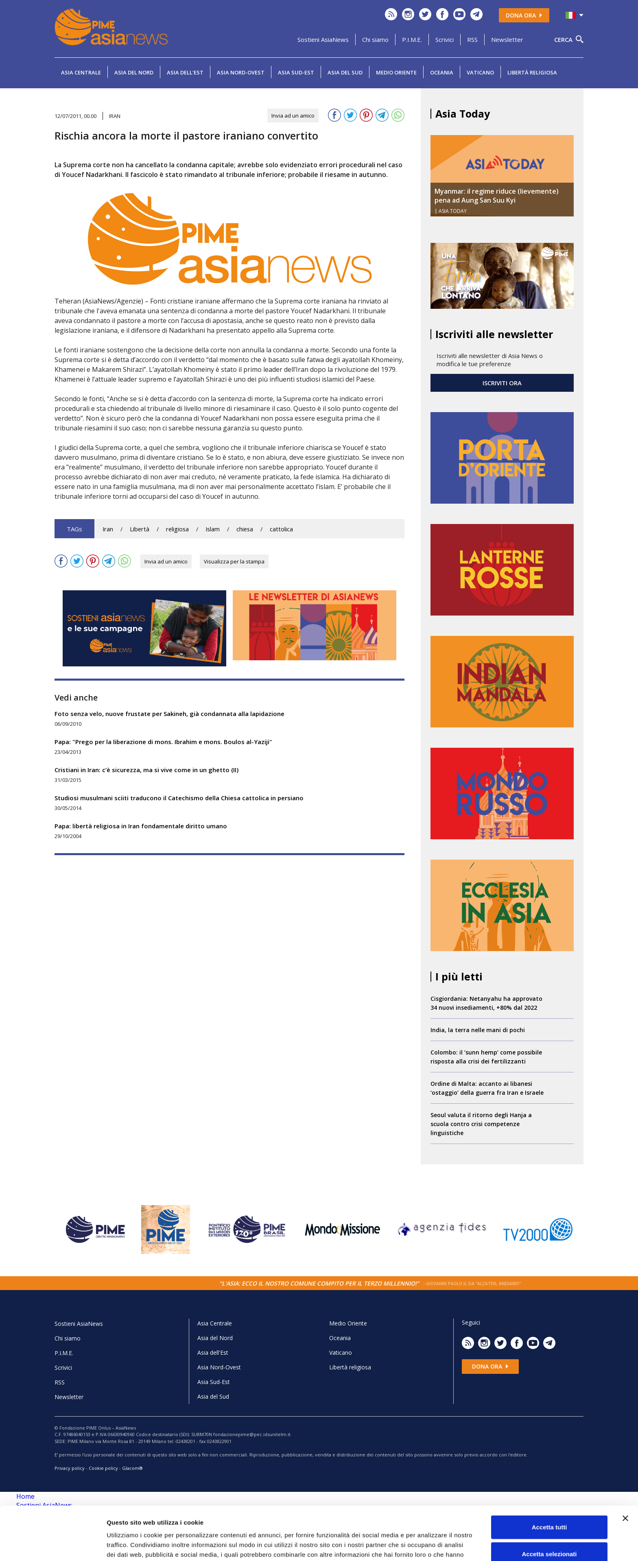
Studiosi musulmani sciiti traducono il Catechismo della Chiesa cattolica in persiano (179, 798)
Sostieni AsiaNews (323, 39)
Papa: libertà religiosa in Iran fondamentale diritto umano (141, 826)
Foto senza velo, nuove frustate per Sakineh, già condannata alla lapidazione (169, 714)
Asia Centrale (81, 72)
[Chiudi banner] (625, 1472)
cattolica (281, 529)
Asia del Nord (133, 72)
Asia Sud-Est (296, 72)
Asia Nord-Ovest (240, 72)
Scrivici (444, 39)
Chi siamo (375, 39)
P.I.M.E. (412, 39)
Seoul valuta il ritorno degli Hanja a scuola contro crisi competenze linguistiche (481, 1124)
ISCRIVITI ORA (502, 383)
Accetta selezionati (549, 1507)
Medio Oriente (396, 72)
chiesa (244, 529)
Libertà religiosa (532, 72)
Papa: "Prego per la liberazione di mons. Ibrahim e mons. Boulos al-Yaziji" (163, 742)
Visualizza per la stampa (234, 561)
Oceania (441, 72)
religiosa (177, 529)
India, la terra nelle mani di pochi (477, 1030)
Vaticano (480, 72)
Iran (108, 529)
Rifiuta (549, 1534)
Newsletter (507, 39)
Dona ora (524, 15)
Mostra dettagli (428, 1544)
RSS (472, 39)
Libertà (139, 529)
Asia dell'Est (185, 72)
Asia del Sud (345, 72)
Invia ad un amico (293, 115)
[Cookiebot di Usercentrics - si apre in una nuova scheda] (52, 1545)
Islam (212, 529)
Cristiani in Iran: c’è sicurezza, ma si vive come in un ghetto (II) (146, 770)
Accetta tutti (549, 1481)
